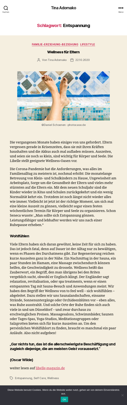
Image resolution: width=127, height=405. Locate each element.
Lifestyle (87, 44)
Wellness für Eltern (63, 52)
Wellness (53, 378)
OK (64, 399)
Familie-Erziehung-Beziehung (55, 44)
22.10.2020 (82, 60)
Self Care (40, 378)
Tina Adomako (63, 8)
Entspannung (23, 378)
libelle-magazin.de (50, 368)
